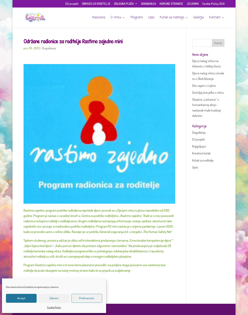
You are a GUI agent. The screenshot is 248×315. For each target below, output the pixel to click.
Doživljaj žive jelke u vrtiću (208, 93)
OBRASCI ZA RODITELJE (96, 4)
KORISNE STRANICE (171, 4)
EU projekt (72, 4)
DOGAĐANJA (148, 4)
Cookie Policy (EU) (213, 4)
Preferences (86, 298)
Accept (21, 298)
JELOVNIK (193, 4)
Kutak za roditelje (172, 18)
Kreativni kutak (201, 153)
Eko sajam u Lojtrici (204, 86)
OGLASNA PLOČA (124, 4)
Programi (136, 18)
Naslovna (98, 18)
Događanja (49, 48)
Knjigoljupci (199, 146)
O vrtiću (115, 18)
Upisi (151, 18)
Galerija (198, 18)
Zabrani (53, 298)
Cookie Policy (54, 307)
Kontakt (214, 18)
